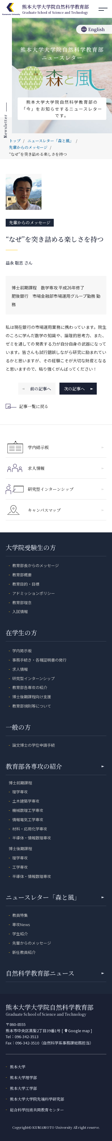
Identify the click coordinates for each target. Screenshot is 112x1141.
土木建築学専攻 (25, 801)
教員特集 (20, 915)
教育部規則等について (31, 706)
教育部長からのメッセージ (35, 565)
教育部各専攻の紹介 (29, 687)
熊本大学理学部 (23, 1077)
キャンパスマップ (66, 510)
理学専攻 (20, 792)
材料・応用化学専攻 (29, 829)
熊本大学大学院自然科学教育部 (55, 9)
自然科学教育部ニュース (55, 973)
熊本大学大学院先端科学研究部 (37, 1099)
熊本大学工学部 (23, 1088)
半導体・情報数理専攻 (31, 838)
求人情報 (66, 468)
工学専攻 (20, 867)
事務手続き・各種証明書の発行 (39, 660)
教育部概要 (22, 575)
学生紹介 (20, 934)
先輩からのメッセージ (29, 222)
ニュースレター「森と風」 (55, 897)
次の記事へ (78, 389)
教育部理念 (22, 602)
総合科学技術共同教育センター (37, 1110)
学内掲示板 (66, 447)
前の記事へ (36, 389)
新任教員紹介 (24, 952)
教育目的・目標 (25, 584)
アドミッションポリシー (33, 593)
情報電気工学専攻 (27, 819)
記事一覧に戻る (27, 406)
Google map (77, 1030)
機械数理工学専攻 (27, 810)
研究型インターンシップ (66, 489)
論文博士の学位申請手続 (33, 745)
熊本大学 (17, 1067)
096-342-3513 (27, 1036)
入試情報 (20, 611)
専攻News (21, 924)
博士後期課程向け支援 (31, 696)
